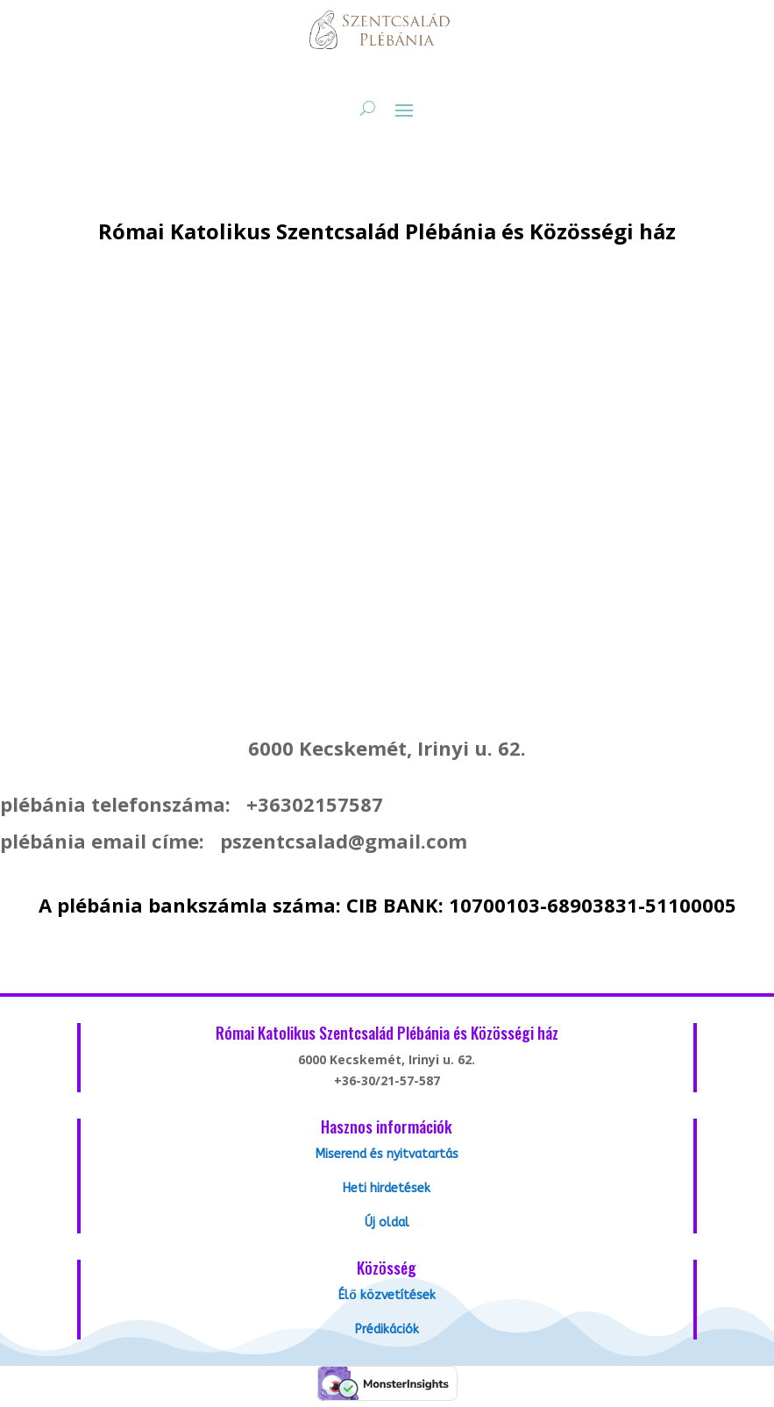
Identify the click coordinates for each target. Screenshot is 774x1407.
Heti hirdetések (386, 1188)
